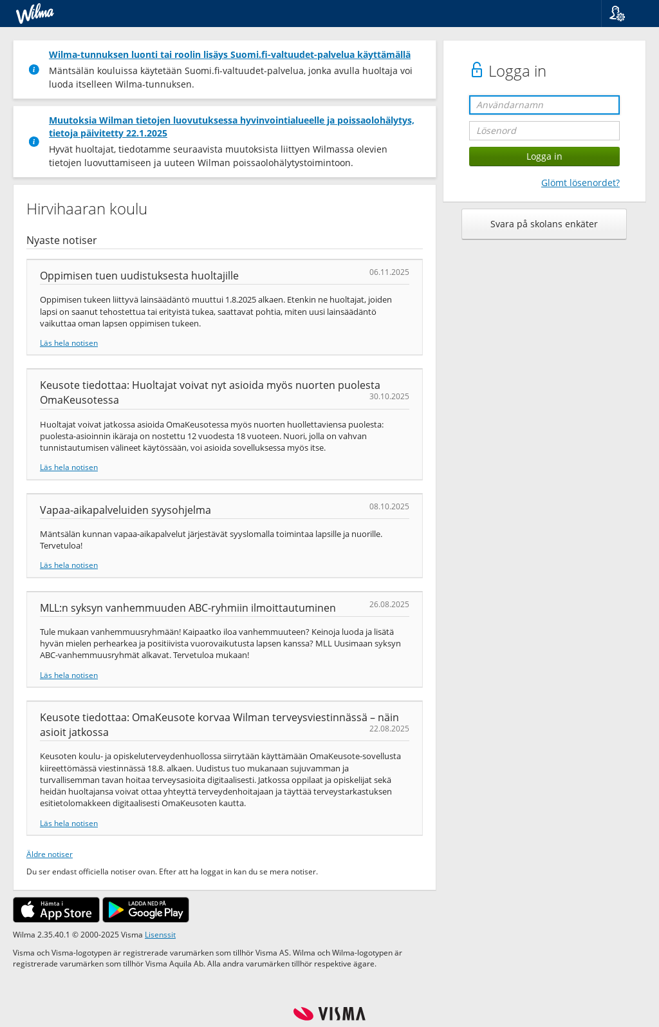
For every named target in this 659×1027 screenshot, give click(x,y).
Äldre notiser (49, 854)
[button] (625, 13)
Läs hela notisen (69, 342)
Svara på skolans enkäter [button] (544, 224)
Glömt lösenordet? (580, 182)
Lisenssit (160, 934)
